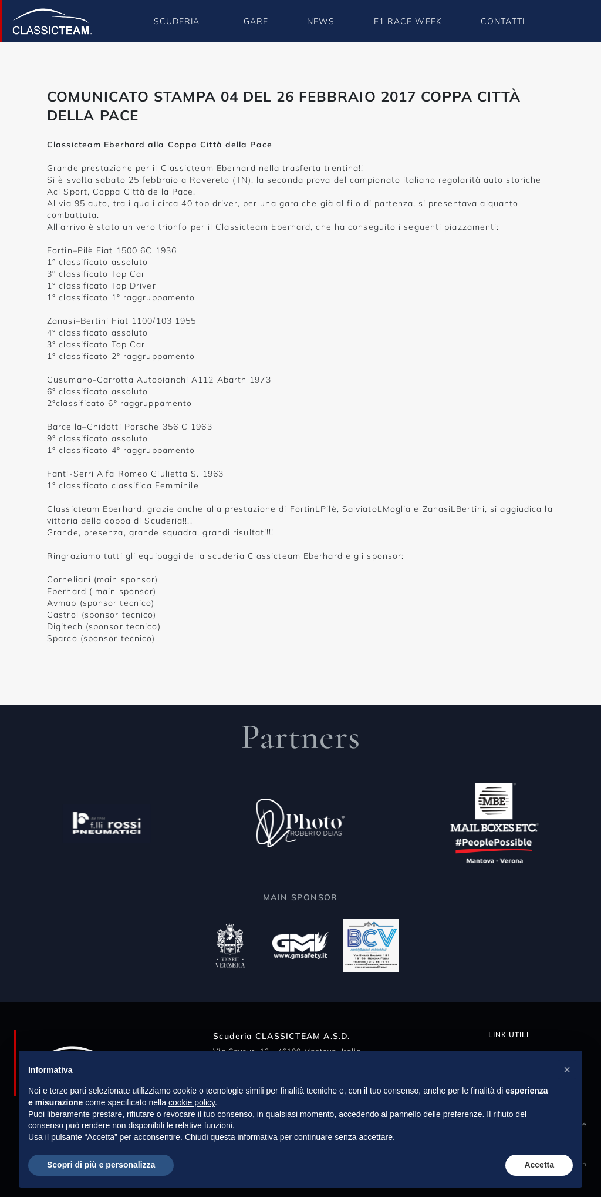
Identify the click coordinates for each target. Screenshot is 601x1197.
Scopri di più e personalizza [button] (101, 1164)
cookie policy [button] (191, 1102)
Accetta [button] (539, 1164)
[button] (567, 1069)
